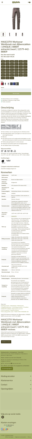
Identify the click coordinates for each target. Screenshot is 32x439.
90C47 (20, 72)
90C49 (3, 75)
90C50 (7, 75)
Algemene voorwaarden (20, 437)
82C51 (25, 67)
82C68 (12, 72)
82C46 (3, 67)
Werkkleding (13, 305)
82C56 (12, 69)
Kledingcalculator (5, 305)
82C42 (12, 64)
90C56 (25, 75)
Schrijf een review (6, 341)
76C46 (3, 61)
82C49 (16, 67)
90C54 (20, 75)
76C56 (25, 61)
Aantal (2, 87)
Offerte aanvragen (9, 437)
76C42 (3, 64)
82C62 (25, 69)
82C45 (25, 64)
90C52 (16, 75)
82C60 (20, 69)
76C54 (20, 61)
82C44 (20, 64)
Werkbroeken (20, 305)
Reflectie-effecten (14, 310)
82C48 (12, 67)
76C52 (16, 61)
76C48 (7, 61)
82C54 (7, 69)
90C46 (16, 72)
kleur (2, 81)
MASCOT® (14, 216)
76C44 (7, 64)
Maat (2, 59)
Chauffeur (26, 307)
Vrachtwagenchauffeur (17, 307)
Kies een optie (16, 93)
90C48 (25, 72)
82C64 (3, 72)
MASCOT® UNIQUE (6, 308)
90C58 (3, 78)
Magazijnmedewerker (6, 307)
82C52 (3, 69)
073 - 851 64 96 (6, 363)
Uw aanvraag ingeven (7, 368)
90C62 (12, 78)
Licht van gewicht (5, 310)
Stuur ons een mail (16, 363)
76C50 (12, 61)
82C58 (16, 69)
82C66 (7, 72)
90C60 (7, 78)
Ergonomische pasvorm (17, 308)
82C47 (7, 67)
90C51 (12, 75)
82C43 (16, 64)
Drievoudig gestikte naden (7, 311)
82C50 (20, 67)
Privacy (29, 437)
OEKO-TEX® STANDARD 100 (21, 311)
